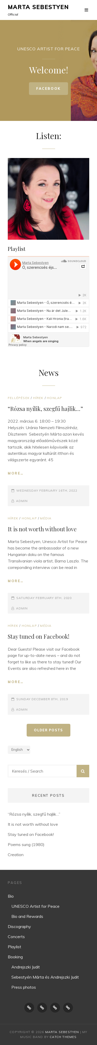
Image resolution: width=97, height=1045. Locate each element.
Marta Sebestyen (38, 7)
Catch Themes (63, 1037)
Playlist (14, 946)
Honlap (54, 398)
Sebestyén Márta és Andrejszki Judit (45, 977)
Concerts (16, 936)
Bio (11, 896)
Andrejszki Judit (25, 967)
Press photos (23, 987)
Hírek (38, 398)
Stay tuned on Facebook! (38, 636)
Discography (19, 926)
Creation (16, 854)
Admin (22, 501)
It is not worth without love (42, 529)
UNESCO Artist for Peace (35, 906)
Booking (15, 956)
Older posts (48, 730)
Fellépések (19, 398)
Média (45, 518)
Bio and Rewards (27, 916)
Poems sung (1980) (26, 844)
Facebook (52, 90)
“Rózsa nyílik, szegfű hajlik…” (45, 408)
